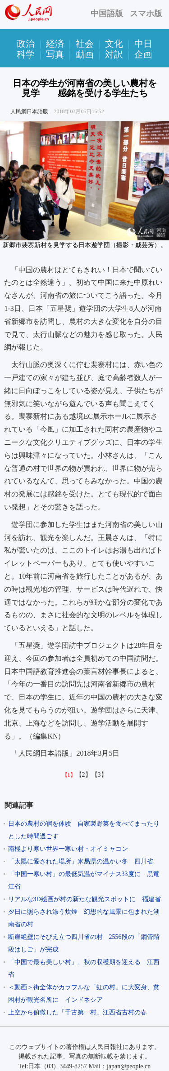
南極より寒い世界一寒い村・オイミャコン (68, 848)
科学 (26, 54)
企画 (143, 54)
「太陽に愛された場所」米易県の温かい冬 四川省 (80, 861)
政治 (26, 44)
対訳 (114, 54)
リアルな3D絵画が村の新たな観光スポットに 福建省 (84, 899)
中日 (143, 44)
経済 (55, 44)
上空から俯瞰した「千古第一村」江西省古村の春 (77, 1012)
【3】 (99, 774)
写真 (55, 54)
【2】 (83, 774)
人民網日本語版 (29, 111)
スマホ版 (146, 13)
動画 (85, 54)
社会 (85, 44)
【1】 (69, 775)
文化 (114, 44)
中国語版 (107, 13)
